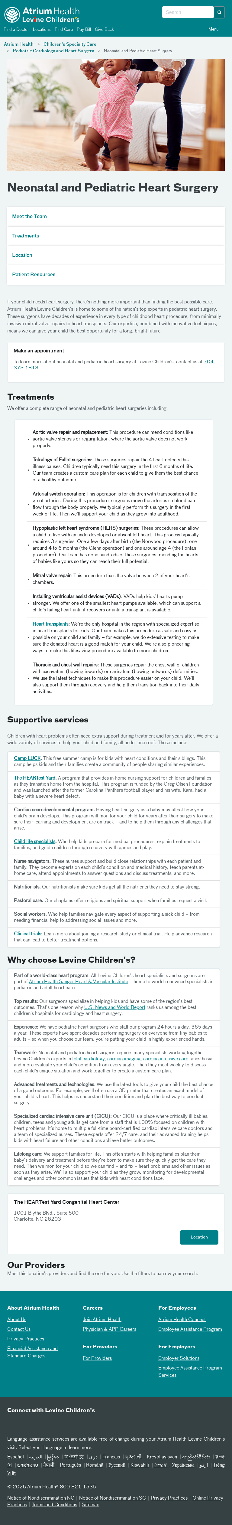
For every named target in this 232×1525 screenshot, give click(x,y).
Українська (183, 1465)
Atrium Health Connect (182, 1319)
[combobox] (188, 12)
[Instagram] (58, 1423)
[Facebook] (28, 1423)
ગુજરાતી (133, 1457)
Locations (41, 29)
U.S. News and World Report (114, 1007)
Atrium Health (19, 44)
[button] (219, 12)
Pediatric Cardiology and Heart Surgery (53, 51)
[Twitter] (43, 1423)
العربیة (35, 1457)
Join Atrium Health (102, 1319)
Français (111, 1457)
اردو (204, 1465)
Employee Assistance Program (190, 1329)
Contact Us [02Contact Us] (19, 1329)
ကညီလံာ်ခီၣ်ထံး (196, 1457)
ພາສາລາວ (27, 1465)
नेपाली (48, 1465)
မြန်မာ (53, 1457)
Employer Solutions (178, 1358)
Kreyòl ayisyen (162, 1457)
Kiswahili (139, 1465)
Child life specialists (34, 841)
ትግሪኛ (160, 1465)
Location (199, 1237)
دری (93, 1457)
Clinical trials (27, 934)
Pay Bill (83, 29)
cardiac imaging (123, 1059)
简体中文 (74, 1457)
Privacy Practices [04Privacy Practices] (25, 1339)
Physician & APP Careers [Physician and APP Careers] (109, 1329)
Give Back (104, 29)
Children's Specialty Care (70, 44)
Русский (116, 1465)
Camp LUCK (27, 758)
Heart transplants (50, 624)
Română (94, 1465)
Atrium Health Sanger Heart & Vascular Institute (78, 982)
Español (15, 1457)
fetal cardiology (88, 1059)
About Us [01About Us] (16, 1319)
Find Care (63, 29)
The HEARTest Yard (34, 778)
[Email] (13, 1423)
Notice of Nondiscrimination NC (40, 1498)
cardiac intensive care (165, 1059)
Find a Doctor (16, 29)
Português (70, 1465)
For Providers (97, 1358)
